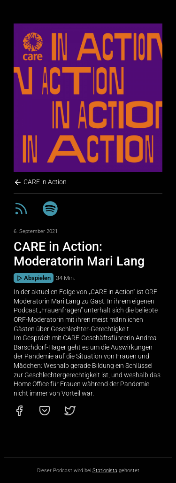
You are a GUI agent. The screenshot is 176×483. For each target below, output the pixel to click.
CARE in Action (40, 182)
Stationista (104, 470)
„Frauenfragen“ (61, 310)
